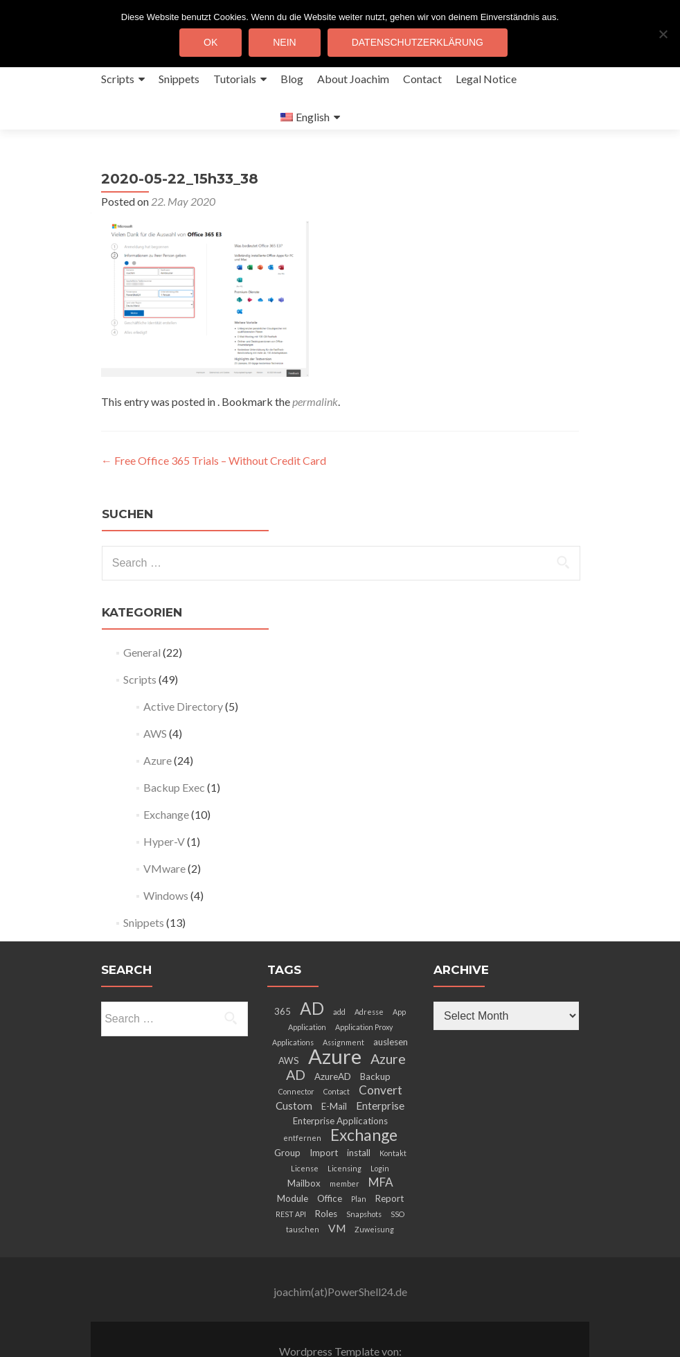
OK (210, 42)
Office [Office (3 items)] (329, 1160)
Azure (157, 722)
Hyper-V (164, 803)
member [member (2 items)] (344, 1145)
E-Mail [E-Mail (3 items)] (334, 1068)
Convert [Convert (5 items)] (380, 1052)
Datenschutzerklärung (417, 42)
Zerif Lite (282, 1326)
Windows (165, 857)
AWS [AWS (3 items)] (288, 1022)
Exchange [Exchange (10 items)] (363, 1096)
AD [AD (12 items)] (312, 970)
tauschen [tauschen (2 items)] (302, 1191)
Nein (284, 42)
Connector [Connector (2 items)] (296, 1053)
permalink (315, 363)
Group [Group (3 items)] (287, 1114)
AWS (155, 695)
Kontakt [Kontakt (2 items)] (392, 1114)
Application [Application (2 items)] (307, 988)
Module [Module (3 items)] (292, 1160)
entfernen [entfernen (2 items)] (302, 1099)
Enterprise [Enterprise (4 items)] (380, 1067)
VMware (164, 830)
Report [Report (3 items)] (389, 1160)
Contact (422, 78)
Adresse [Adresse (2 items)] (369, 973)
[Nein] (663, 34)
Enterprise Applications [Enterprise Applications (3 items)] (340, 1082)
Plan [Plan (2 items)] (358, 1160)
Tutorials (234, 78)
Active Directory (183, 668)
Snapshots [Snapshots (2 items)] (364, 1175)
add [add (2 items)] (339, 973)
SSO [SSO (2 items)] (397, 1175)
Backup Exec (174, 749)
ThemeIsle (396, 1326)
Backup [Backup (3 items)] (375, 1038)
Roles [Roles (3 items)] (326, 1175)
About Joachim (353, 78)
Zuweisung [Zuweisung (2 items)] (374, 1191)
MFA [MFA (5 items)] (380, 1144)
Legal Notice (486, 78)
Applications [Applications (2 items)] (293, 1004)
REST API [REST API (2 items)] (291, 1175)
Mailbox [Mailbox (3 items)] (304, 1145)
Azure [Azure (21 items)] (334, 1018)
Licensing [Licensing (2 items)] (344, 1130)
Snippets (179, 78)
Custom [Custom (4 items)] (294, 1067)
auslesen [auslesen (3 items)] (390, 1003)
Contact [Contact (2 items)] (336, 1053)
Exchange (166, 776)
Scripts (117, 78)
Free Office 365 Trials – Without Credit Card (213, 422)
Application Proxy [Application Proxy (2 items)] (364, 988)
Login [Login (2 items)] (379, 1130)
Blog (291, 78)
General (142, 614)
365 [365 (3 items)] (282, 973)
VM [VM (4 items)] (337, 1190)
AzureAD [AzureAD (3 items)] (332, 1038)
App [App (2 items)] (399, 973)
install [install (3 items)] (358, 1114)
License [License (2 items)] (305, 1130)
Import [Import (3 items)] (324, 1114)
